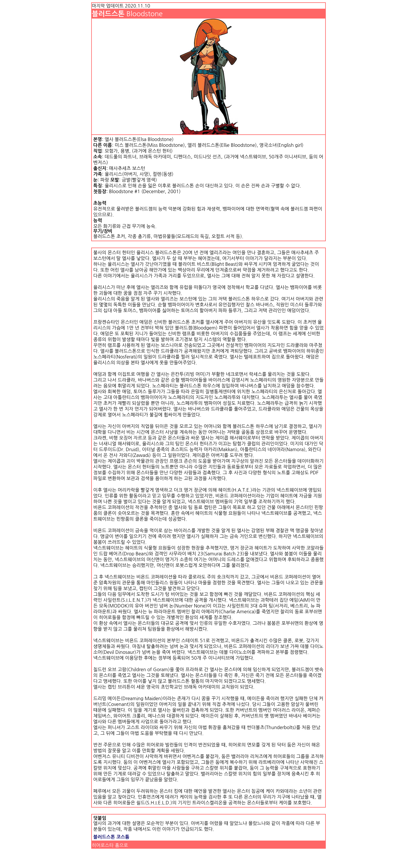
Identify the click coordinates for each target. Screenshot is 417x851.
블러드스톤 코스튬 (111, 837)
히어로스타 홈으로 (110, 845)
